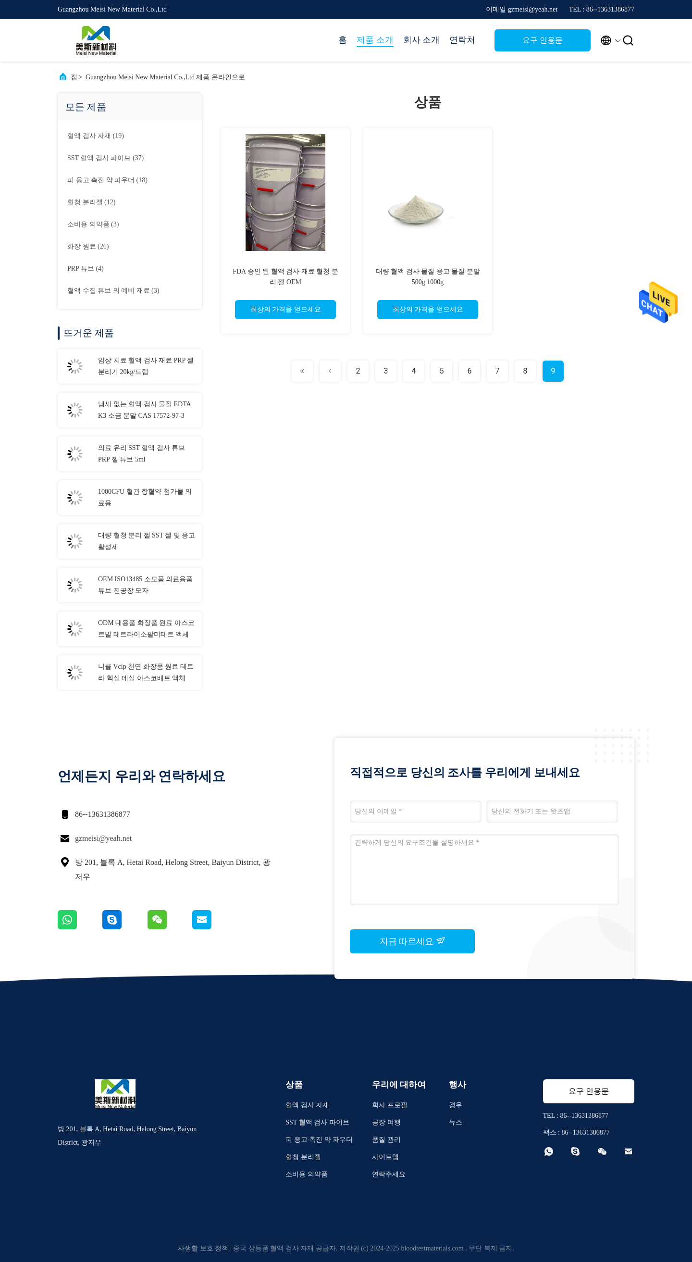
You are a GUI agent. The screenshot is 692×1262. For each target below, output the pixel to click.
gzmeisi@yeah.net (103, 838)
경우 (455, 1105)
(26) (88, 246)
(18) (107, 180)
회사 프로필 (390, 1105)
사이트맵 (385, 1157)
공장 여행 (386, 1122)
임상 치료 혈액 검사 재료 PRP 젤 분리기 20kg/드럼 (146, 366)
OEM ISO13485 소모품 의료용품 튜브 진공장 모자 (145, 584)
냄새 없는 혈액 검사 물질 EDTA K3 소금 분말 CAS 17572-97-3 (144, 409)
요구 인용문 (542, 40)
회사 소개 (421, 40)
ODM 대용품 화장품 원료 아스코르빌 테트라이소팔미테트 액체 (146, 628)
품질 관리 (386, 1139)
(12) (91, 202)
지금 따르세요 (412, 941)
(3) (93, 224)
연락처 (462, 40)
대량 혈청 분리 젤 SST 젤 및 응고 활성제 (146, 541)
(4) (85, 268)
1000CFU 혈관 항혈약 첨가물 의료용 (145, 497)
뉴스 (455, 1122)
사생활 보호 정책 (203, 1248)
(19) (95, 135)
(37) (105, 158)
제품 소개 (375, 40)
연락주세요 (389, 1174)
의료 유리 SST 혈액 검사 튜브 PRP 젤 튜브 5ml (141, 453)
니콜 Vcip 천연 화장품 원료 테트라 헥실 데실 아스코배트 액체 (146, 672)
